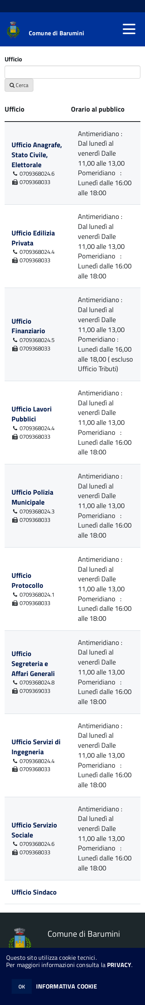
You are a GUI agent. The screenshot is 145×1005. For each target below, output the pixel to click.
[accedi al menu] (129, 29)
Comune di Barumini (56, 33)
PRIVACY (119, 964)
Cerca (19, 85)
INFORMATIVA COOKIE (66, 986)
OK (21, 986)
